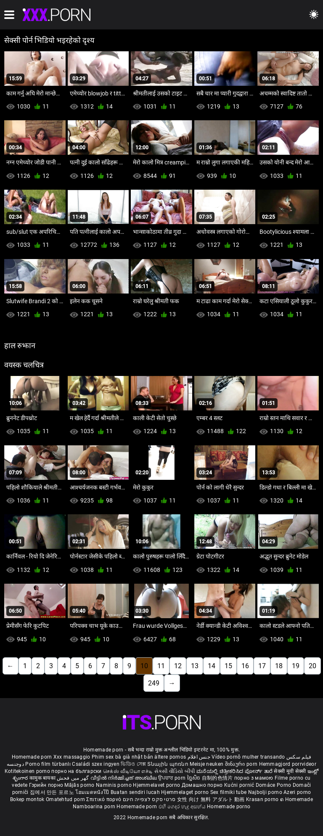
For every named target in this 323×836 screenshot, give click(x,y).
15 (228, 666)
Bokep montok (27, 799)
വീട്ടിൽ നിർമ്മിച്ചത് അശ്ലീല (124, 778)
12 (178, 666)
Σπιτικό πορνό (104, 799)
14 (211, 666)
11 (161, 666)
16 (245, 666)
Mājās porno (80, 785)
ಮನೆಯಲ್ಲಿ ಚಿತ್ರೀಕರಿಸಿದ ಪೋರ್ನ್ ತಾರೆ (235, 771)
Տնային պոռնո (168, 764)
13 (195, 666)
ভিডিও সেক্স (133, 764)
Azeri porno (297, 792)
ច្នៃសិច (194, 778)
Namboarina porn (95, 807)
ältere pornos (170, 757)
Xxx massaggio (71, 757)
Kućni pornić (240, 785)
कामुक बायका (43, 778)
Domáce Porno (274, 785)
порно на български (76, 771)
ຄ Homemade (296, 799)
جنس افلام (199, 757)
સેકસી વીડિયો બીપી (174, 771)
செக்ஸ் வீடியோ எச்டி (128, 771)
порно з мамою (253, 778)
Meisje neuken (206, 764)
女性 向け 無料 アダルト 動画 (211, 799)
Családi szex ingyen (95, 764)
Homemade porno (228, 807)
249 (153, 683)
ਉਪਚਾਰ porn (172, 778)
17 (262, 666)
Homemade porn (32, 757)
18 (279, 666)
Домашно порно (203, 785)
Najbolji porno (265, 792)
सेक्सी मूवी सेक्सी (290, 771)
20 (312, 666)
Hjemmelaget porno (185, 792)
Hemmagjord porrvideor (287, 764)
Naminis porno (114, 785)
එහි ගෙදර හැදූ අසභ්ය (183, 807)
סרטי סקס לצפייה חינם (149, 799)
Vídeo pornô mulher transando (248, 757)
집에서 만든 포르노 (52, 792)
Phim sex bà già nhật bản (122, 757)
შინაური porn (242, 764)
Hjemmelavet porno (157, 785)
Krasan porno (263, 799)
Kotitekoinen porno (28, 771)
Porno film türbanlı (48, 764)
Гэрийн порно (47, 785)
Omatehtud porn (66, 799)
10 (144, 666)
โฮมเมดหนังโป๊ (93, 792)
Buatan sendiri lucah (136, 792)
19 (295, 666)
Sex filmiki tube (228, 792)
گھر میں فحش (73, 778)
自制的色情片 (218, 778)
